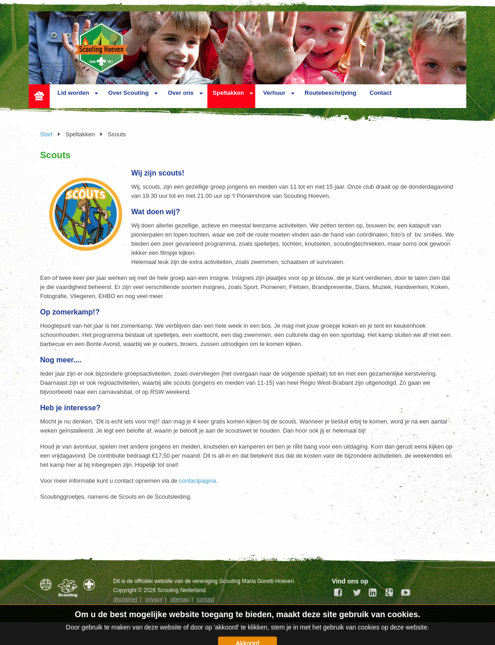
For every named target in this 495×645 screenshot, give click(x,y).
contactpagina (197, 480)
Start (46, 134)
